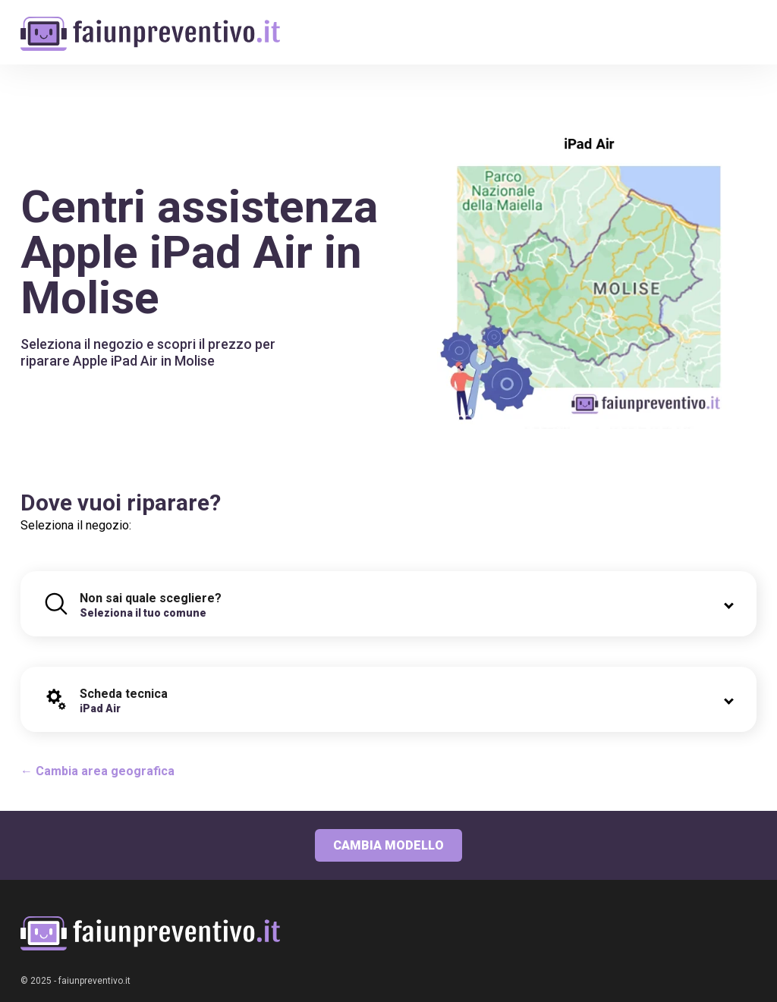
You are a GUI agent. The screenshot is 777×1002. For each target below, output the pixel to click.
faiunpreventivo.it (94, 980)
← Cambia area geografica (97, 771)
